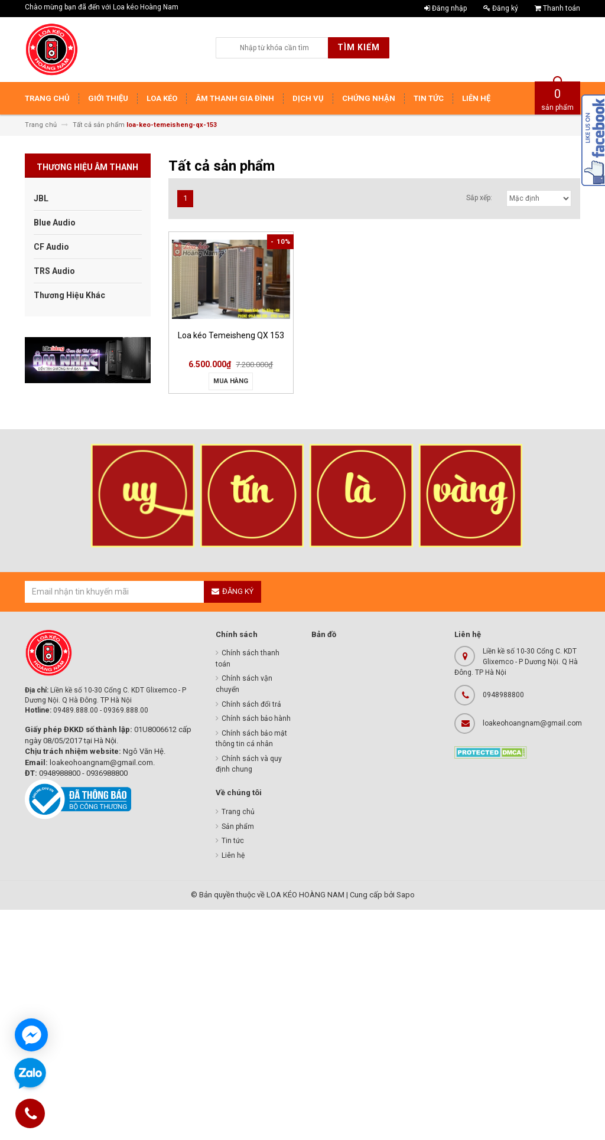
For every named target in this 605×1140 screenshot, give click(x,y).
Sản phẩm (238, 826)
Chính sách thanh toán (247, 658)
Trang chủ (238, 812)
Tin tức (233, 841)
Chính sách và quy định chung (249, 764)
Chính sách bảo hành (256, 718)
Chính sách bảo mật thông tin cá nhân (251, 739)
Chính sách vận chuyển (244, 684)
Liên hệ (233, 855)
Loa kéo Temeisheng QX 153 (231, 335)
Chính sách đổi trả (251, 704)
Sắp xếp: (479, 198)
